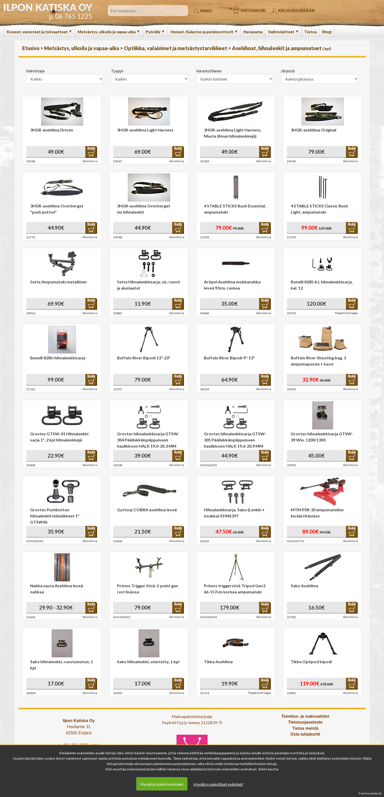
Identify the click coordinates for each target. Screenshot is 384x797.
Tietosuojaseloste (305, 722)
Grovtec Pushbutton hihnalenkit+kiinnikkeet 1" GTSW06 (54, 515)
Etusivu (31, 48)
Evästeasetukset (370, 793)
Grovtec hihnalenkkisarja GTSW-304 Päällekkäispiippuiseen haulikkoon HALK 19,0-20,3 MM (148, 439)
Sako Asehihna (304, 585)
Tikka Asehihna (218, 661)
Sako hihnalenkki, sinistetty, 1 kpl (148, 661)
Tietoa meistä (305, 728)
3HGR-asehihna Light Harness (145, 129)
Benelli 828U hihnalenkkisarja (57, 357)
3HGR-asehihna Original (313, 129)
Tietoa (310, 31)
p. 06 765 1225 (70, 16)
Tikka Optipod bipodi (311, 661)
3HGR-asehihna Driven (51, 129)
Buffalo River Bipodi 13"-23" (143, 357)
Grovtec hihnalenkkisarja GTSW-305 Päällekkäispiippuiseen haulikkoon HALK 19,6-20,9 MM (235, 439)
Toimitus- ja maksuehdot (305, 716)
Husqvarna (253, 31)
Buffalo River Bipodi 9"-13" (229, 357)
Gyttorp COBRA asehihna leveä (147, 509)
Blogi (327, 31)
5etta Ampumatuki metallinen (58, 281)
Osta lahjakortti (305, 734)
